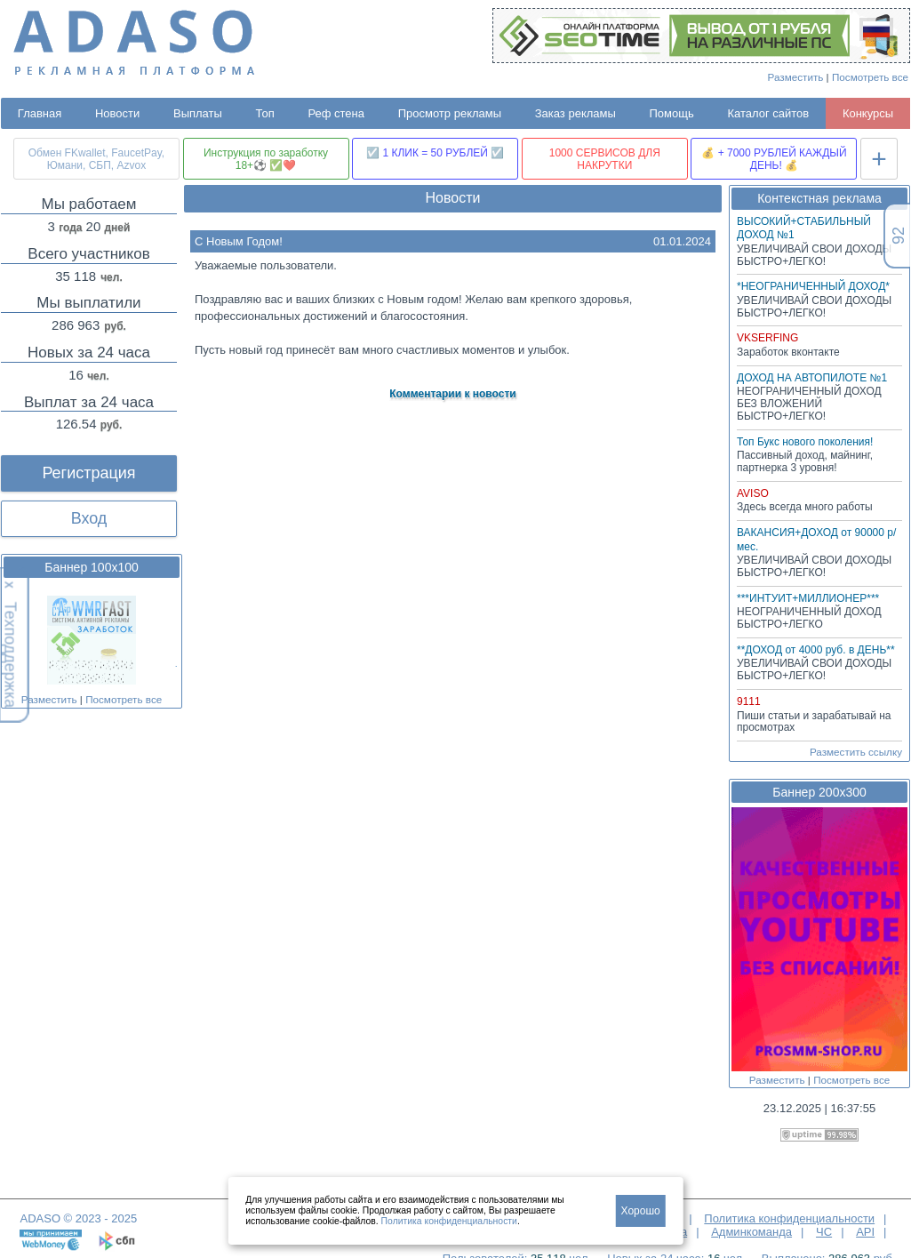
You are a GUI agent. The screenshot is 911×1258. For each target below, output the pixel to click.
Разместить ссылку (856, 751)
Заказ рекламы (575, 113)
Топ (265, 113)
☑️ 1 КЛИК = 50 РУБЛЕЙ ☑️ (435, 153)
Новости (117, 113)
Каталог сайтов (768, 113)
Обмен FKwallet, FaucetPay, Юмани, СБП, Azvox (96, 159)
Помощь (672, 113)
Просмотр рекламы (449, 113)
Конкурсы (868, 113)
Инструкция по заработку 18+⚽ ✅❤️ (266, 159)
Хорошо (640, 1211)
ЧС (824, 1231)
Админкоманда (751, 1231)
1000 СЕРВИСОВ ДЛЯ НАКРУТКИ (604, 159)
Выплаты (197, 113)
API (865, 1231)
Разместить (796, 77)
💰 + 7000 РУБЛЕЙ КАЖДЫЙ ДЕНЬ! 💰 (773, 159)
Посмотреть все (870, 77)
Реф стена (336, 113)
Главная (39, 113)
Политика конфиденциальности (789, 1218)
